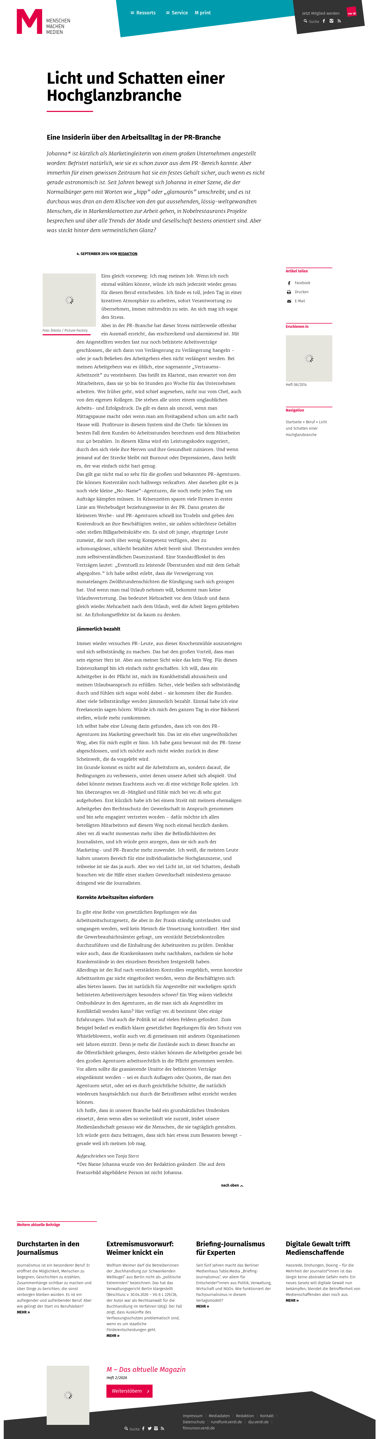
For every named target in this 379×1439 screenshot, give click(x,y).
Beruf (310, 422)
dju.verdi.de (258, 1422)
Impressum (193, 1415)
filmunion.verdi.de (199, 1428)
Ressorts (145, 13)
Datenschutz (194, 1422)
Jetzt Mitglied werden (321, 13)
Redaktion (127, 254)
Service (180, 13)
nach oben (230, 1185)
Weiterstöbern (127, 1391)
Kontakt (267, 1415)
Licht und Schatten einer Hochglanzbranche (306, 428)
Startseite (294, 422)
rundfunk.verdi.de (226, 1422)
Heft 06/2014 (309, 361)
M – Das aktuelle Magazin (146, 1369)
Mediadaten (219, 1415)
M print (203, 13)
